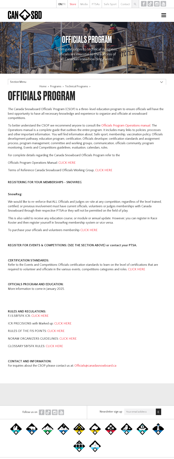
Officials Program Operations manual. (126, 125)
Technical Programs (76, 86)
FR (64, 4)
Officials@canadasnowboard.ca (95, 365)
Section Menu (18, 82)
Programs (55, 86)
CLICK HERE (67, 162)
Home (43, 86)
